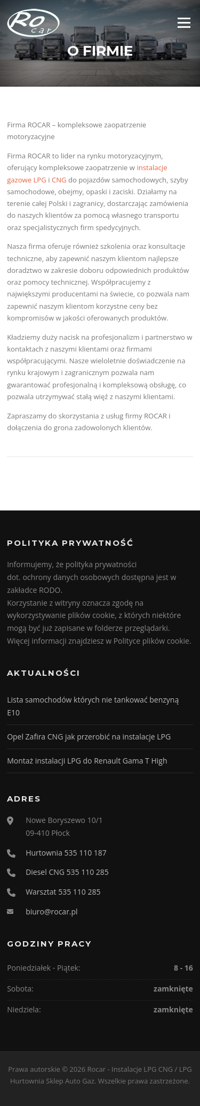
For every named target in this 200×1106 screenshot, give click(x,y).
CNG (59, 180)
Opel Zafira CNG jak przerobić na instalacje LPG (89, 736)
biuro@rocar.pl (52, 911)
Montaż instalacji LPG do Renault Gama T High (87, 761)
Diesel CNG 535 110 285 (67, 872)
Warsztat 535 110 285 (63, 892)
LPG (40, 180)
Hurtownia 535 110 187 (66, 853)
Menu (183, 22)
